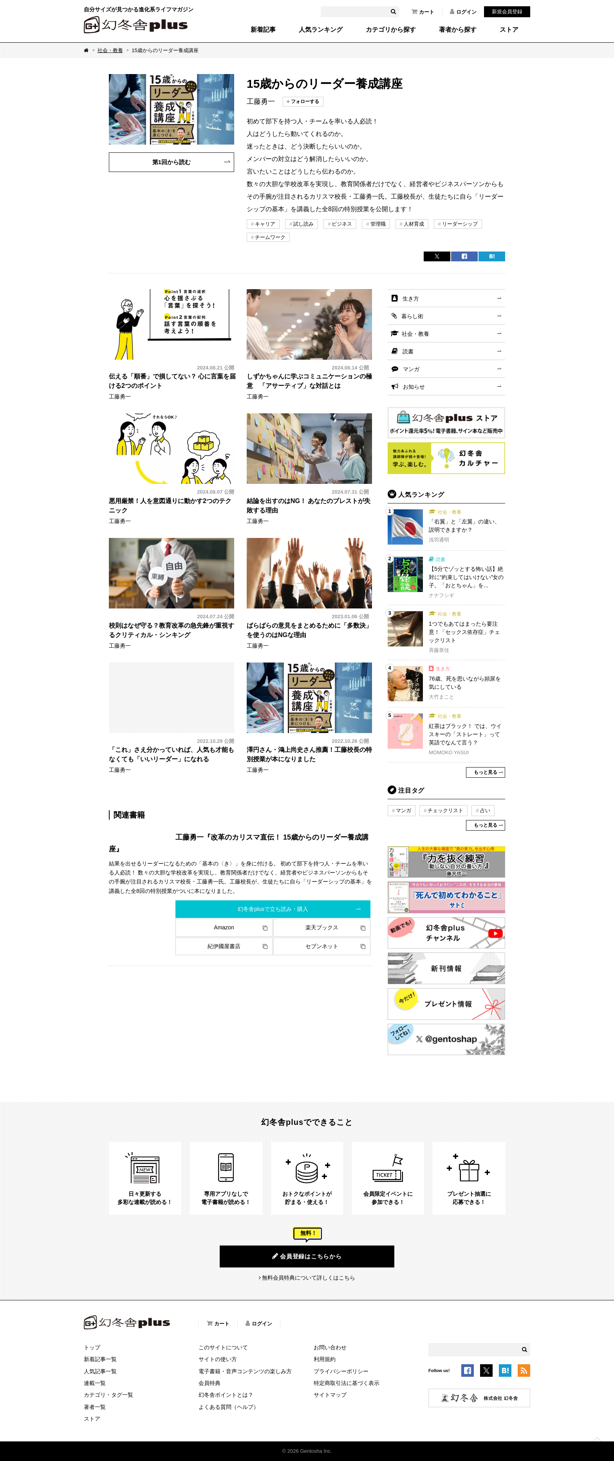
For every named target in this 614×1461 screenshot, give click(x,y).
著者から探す (458, 30)
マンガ (411, 369)
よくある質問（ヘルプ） (229, 1407)
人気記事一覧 (100, 1371)
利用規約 (325, 1359)
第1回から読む (171, 162)
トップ (92, 1347)
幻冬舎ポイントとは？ (226, 1395)
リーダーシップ (460, 224)
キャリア (265, 224)
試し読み (303, 224)
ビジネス (342, 224)
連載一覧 (95, 1383)
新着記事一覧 (100, 1359)
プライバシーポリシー (341, 1371)
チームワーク (270, 237)
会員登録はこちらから (306, 1256)
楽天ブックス (321, 927)
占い (485, 810)
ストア (509, 30)
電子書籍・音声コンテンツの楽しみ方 (245, 1371)
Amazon (224, 927)
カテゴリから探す (391, 30)
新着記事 (263, 30)
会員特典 (209, 1383)
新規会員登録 (507, 11)
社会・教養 (110, 50)
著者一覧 (95, 1407)
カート (423, 12)
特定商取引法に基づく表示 (346, 1383)
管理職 (378, 224)
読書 (408, 351)
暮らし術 (412, 316)
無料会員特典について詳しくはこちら (308, 1278)
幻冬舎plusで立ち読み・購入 (273, 909)
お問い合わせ (330, 1347)
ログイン (463, 12)
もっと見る (485, 772)
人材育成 (414, 224)
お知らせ (414, 387)
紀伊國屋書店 (224, 946)
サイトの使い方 (218, 1359)
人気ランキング (321, 30)
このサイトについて (223, 1347)
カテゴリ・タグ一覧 (108, 1395)
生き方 (411, 298)
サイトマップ (330, 1395)
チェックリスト (445, 810)
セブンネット (321, 946)
